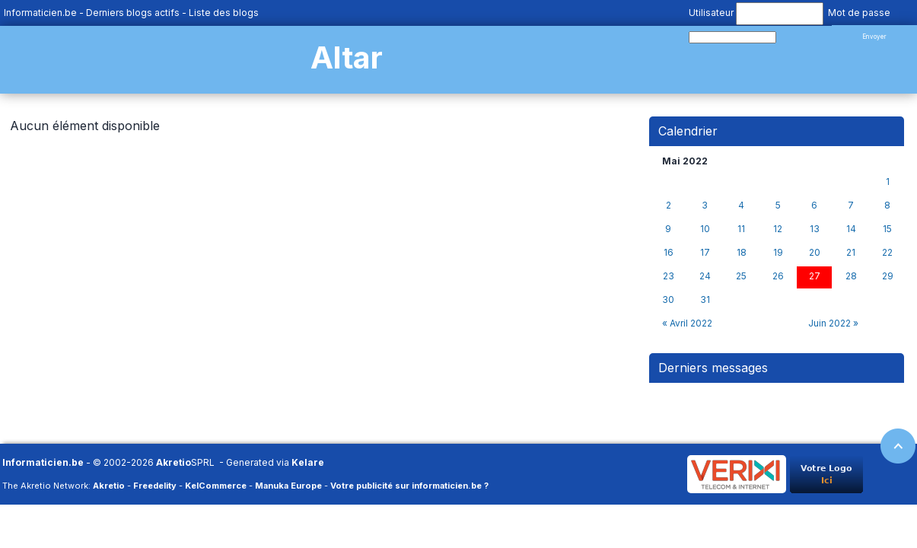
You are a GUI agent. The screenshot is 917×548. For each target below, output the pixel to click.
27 (814, 276)
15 (887, 229)
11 (741, 229)
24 (705, 276)
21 (850, 252)
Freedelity (155, 485)
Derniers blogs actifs (133, 12)
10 (705, 229)
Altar (346, 57)
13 (815, 229)
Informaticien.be (40, 12)
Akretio (173, 462)
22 (887, 252)
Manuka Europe (288, 485)
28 (851, 276)
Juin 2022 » (833, 323)
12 (777, 229)
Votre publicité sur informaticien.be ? (409, 485)
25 (741, 276)
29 (887, 276)
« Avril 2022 (687, 323)
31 (705, 300)
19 (778, 252)
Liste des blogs (224, 12)
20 (814, 252)
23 (668, 276)
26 (778, 276)
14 (851, 229)
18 (742, 252)
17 (705, 252)
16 (668, 252)
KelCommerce (216, 485)
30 (668, 300)
